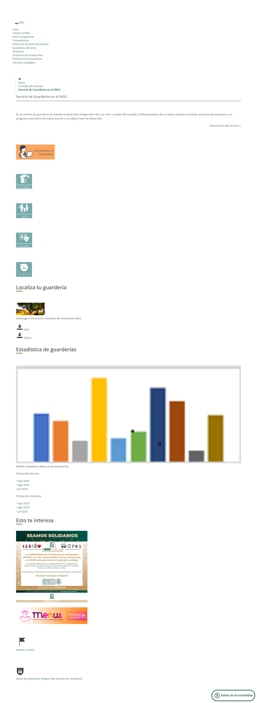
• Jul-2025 (22, 489)
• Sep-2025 (22, 481)
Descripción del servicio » (225, 125)
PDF (22, 329)
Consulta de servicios (30, 86)
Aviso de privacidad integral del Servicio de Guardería (49, 678)
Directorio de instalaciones (27, 55)
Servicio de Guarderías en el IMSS (39, 89)
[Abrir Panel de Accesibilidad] (233, 695)
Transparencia (20, 40)
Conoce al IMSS (21, 33)
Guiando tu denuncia (24, 48)
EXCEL (24, 338)
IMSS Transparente (23, 36)
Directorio (18, 51)
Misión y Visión (25, 650)
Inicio (15, 29)
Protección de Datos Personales (30, 44)
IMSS (21, 22)
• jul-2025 (22, 511)
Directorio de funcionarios (27, 58)
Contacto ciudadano (23, 62)
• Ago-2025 (22, 484)
